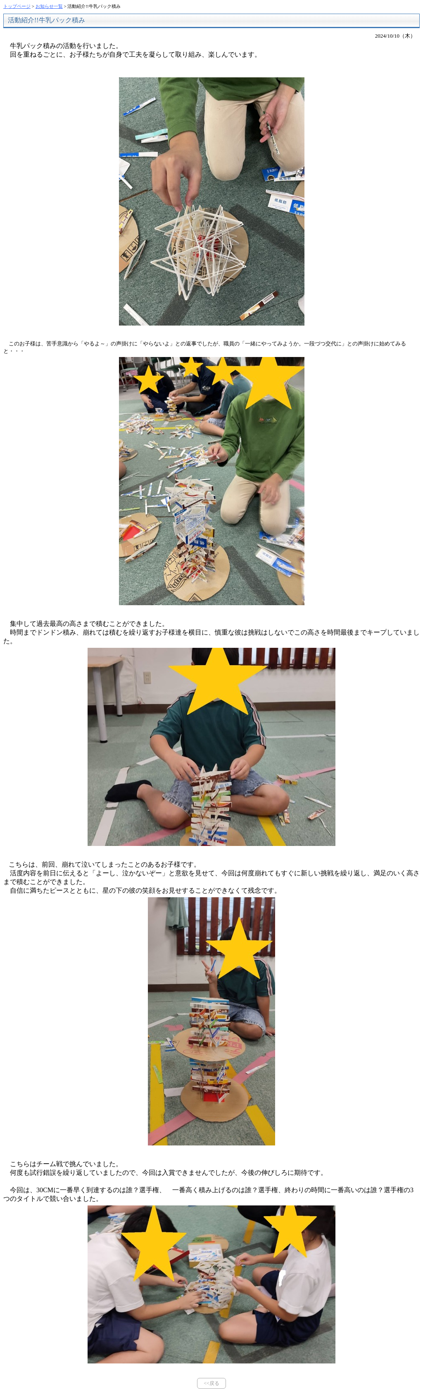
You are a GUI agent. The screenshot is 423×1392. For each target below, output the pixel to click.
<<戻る (211, 1383)
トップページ (17, 6)
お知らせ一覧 (49, 6)
